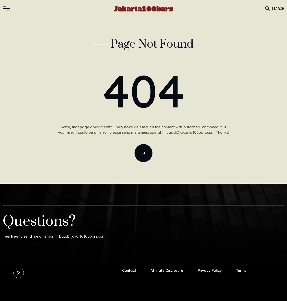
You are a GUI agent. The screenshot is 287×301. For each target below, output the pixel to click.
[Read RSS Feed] (18, 273)
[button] (6, 8)
